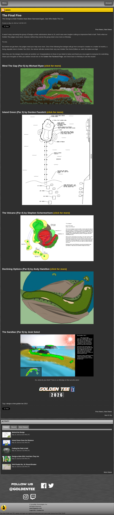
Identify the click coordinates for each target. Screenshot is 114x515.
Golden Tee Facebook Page (53, 56)
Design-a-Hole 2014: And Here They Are (25, 456)
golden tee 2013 (22, 403)
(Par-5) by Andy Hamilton (26, 269)
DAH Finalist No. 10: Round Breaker (24, 464)
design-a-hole (11, 403)
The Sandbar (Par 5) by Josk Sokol (21, 332)
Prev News (99, 29)
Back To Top (108, 415)
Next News (108, 29)
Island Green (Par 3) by (24, 112)
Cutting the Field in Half (20, 448)
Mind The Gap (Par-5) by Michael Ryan (23, 66)
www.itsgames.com (35, 508)
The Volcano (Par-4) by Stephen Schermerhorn (27, 213)
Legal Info (32, 510)
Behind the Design (18, 432)
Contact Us (40, 510)
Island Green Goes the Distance (23, 440)
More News (108, 472)
